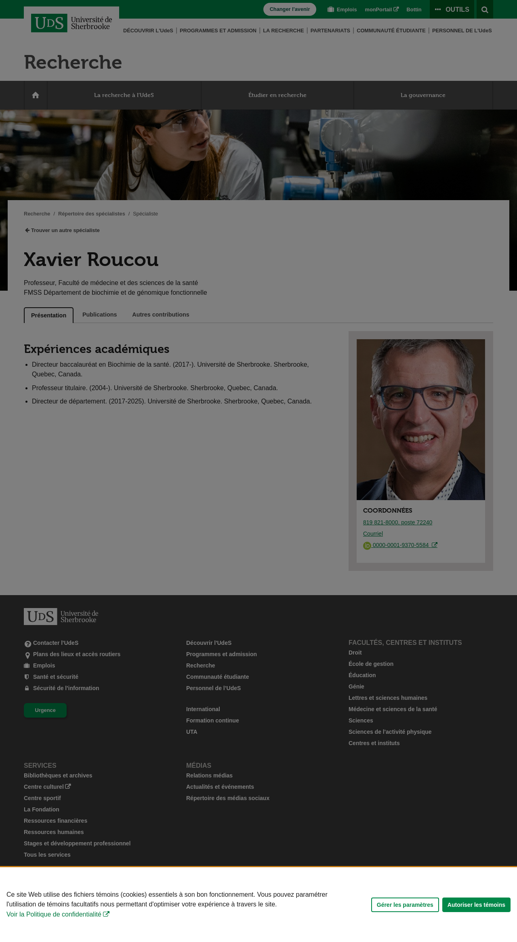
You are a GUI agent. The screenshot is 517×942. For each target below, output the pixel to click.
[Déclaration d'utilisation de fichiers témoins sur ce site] (258, 904)
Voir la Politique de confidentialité (53, 914)
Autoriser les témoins (476, 905)
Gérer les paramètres (405, 905)
